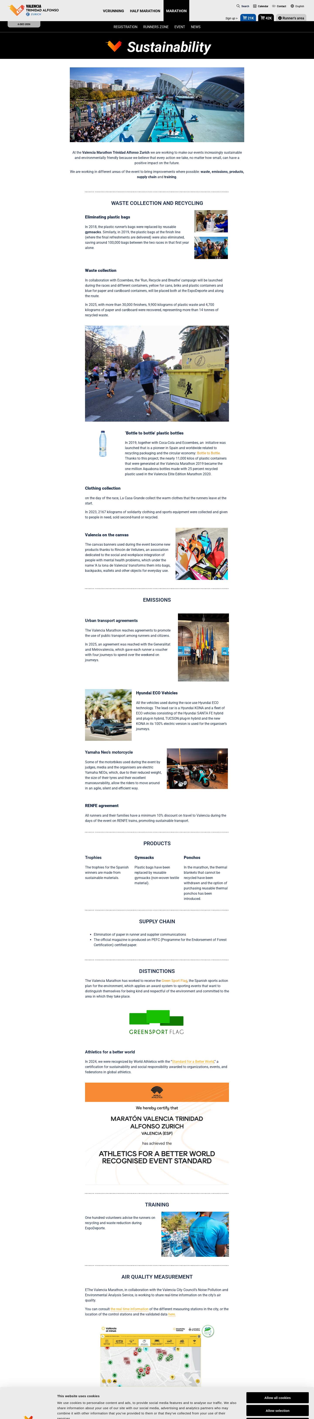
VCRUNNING (113, 11)
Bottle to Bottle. (209, 453)
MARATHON (176, 11)
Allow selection (277, 1378)
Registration (125, 27)
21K (248, 17)
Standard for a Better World (193, 1062)
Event (179, 27)
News (196, 27)
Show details (229, 1410)
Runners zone (156, 27)
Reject (277, 1391)
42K (266, 17)
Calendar (260, 6)
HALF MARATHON (145, 11)
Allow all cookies (278, 1365)
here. (172, 1314)
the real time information (129, 1309)
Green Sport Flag (174, 981)
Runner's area (291, 18)
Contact (279, 6)
